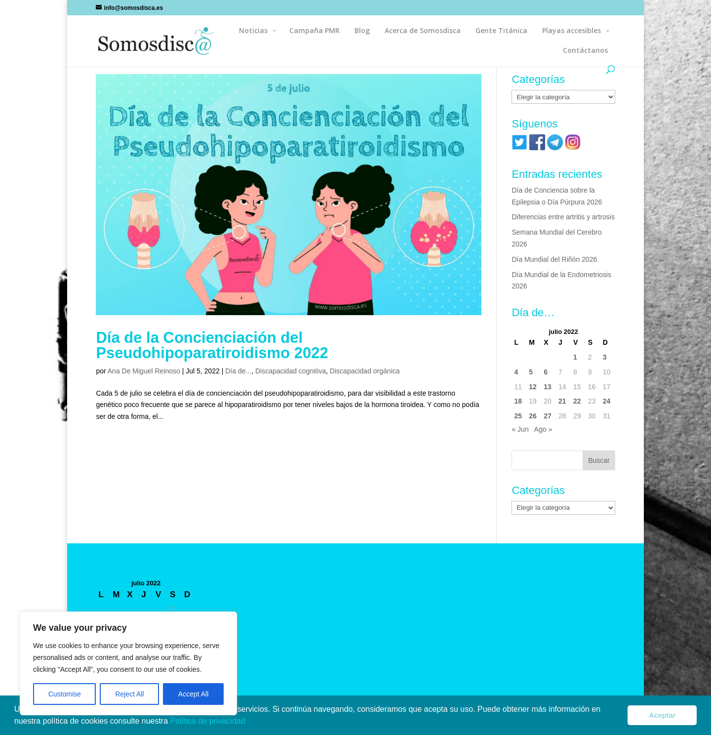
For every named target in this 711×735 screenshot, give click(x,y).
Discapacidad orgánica (365, 371)
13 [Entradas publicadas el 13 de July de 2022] (548, 387)
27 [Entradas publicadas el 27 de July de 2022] (548, 416)
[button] (248, 722)
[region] (128, 663)
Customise (64, 694)
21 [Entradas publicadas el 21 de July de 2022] (562, 401)
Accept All (193, 694)
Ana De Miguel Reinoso (144, 371)
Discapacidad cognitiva (290, 371)
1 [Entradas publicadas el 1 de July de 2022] (575, 357)
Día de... (238, 371)
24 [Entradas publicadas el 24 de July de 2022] (607, 401)
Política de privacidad (209, 721)
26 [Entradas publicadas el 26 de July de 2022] (533, 416)
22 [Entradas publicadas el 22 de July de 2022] (577, 401)
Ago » (543, 429)
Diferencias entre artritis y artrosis (563, 217)
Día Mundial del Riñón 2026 (554, 259)
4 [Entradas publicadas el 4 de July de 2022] (516, 372)
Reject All (129, 694)
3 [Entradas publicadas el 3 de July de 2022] (605, 357)
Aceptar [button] (662, 715)
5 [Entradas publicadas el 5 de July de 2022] (531, 372)
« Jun (520, 429)
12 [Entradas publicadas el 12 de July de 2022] (533, 387)
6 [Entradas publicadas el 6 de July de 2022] (546, 372)
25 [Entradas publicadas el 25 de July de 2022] (518, 416)
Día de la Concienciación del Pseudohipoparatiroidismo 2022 (212, 345)
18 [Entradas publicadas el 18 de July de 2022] (518, 401)
